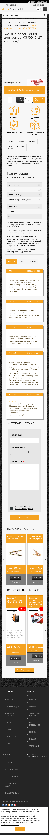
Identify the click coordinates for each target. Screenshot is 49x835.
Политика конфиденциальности (37, 755)
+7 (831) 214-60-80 (11, 5)
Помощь (6, 754)
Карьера (15, 721)
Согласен (20, 829)
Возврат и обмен (18, 768)
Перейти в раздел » (24, 670)
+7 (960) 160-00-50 (37, 5)
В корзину (20, 99)
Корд (39, 185)
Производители (18, 792)
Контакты (15, 728)
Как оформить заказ (13, 783)
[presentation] (29, 499)
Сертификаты (17, 735)
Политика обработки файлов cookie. (17, 824)
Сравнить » (28, 99)
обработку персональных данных (24, 507)
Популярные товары (24, 590)
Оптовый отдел (18, 705)
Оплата (37, 731)
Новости (15, 698)
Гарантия (15, 761)
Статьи (13, 742)
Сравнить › (16, 582)
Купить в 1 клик (39, 99)
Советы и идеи (17, 775)
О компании (8, 691)
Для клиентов (33, 691)
